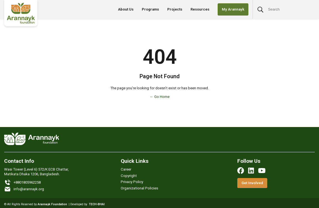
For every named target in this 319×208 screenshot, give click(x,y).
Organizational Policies (139, 188)
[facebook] (240, 170)
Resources (200, 9)
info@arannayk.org (24, 189)
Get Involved (252, 183)
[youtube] (262, 170)
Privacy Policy (132, 182)
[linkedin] (251, 170)
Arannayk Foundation (52, 204)
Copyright (129, 176)
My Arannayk (233, 9)
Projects (174, 9)
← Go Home (159, 97)
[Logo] (20, 13)
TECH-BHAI (97, 204)
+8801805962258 (22, 182)
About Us (125, 9)
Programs (150, 9)
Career (126, 169)
